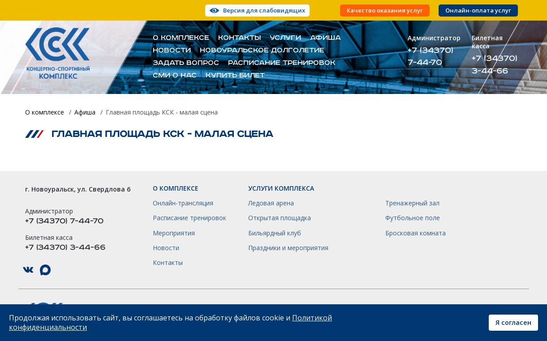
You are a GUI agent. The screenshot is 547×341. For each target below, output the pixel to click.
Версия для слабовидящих (264, 10)
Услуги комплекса (281, 188)
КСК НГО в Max (45, 270)
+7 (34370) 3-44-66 (494, 64)
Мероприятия (174, 233)
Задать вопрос (186, 63)
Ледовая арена (271, 203)
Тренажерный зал (412, 203)
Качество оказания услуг (385, 10)
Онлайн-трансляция (183, 203)
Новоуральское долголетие (262, 51)
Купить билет (235, 76)
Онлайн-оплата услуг (478, 10)
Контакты (239, 38)
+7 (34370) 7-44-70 (430, 56)
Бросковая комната (415, 233)
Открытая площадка (279, 218)
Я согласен (513, 322)
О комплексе (181, 38)
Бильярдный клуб (274, 233)
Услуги (285, 38)
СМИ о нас (175, 76)
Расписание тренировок (282, 63)
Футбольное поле (412, 218)
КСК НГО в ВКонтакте (28, 270)
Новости (172, 51)
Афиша (325, 38)
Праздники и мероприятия (288, 248)
